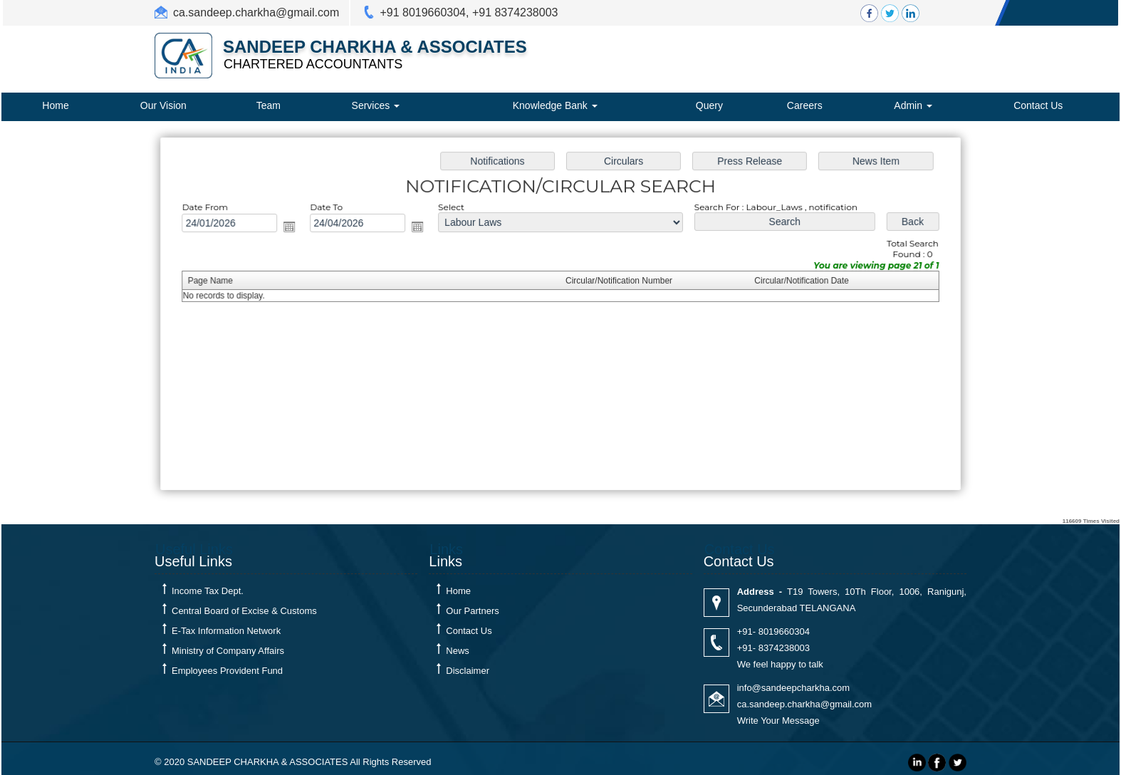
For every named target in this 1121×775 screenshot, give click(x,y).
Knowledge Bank (555, 105)
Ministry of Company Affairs (228, 650)
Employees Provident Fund (227, 670)
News (457, 650)
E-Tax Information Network (226, 630)
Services (376, 105)
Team (268, 105)
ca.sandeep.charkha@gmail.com (256, 12)
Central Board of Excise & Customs (244, 610)
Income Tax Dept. (208, 591)
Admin (913, 105)
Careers (805, 105)
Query (709, 105)
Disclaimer (467, 670)
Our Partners (472, 610)
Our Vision (163, 105)
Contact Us (1038, 105)
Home (55, 105)
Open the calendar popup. (295, 228)
